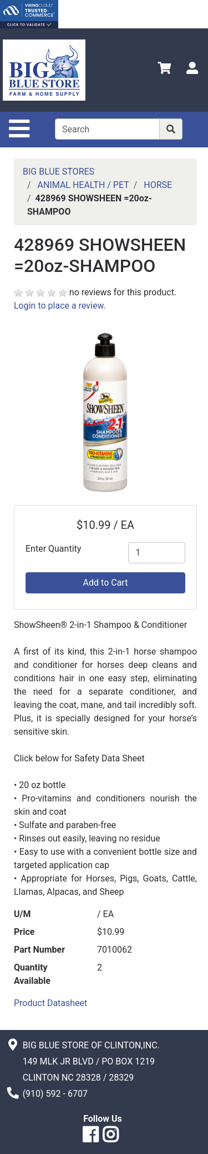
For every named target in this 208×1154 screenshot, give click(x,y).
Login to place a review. (60, 305)
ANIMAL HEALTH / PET (83, 185)
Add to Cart (105, 582)
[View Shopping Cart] (164, 70)
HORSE (158, 185)
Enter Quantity (53, 548)
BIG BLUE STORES (58, 171)
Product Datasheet (50, 1003)
